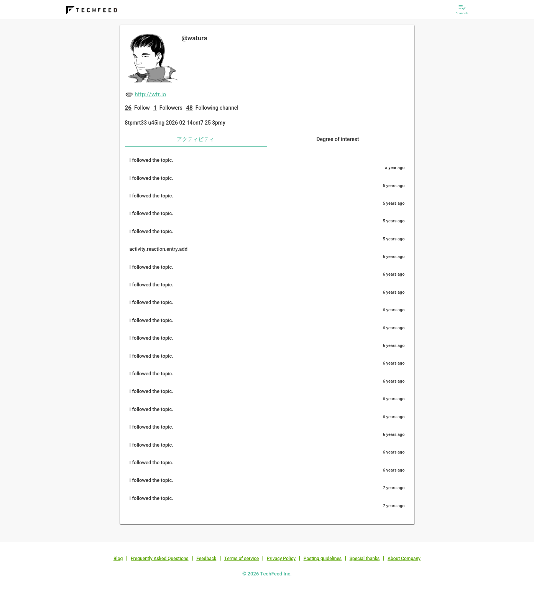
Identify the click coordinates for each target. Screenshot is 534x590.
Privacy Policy (281, 558)
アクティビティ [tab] (195, 139)
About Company (404, 558)
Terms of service (241, 558)
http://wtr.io (150, 94)
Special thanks (365, 558)
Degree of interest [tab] (337, 139)
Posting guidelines (323, 558)
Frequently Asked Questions (160, 558)
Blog (118, 558)
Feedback (206, 558)
